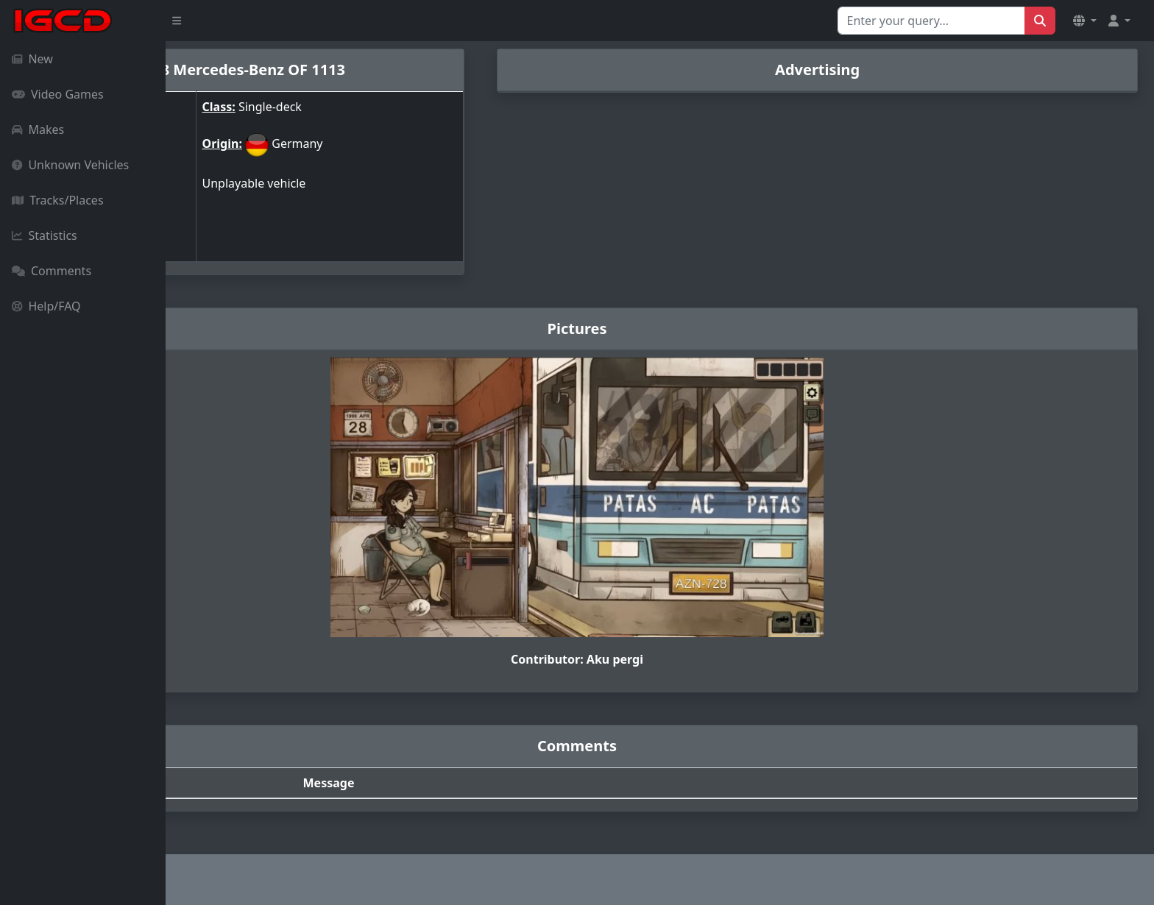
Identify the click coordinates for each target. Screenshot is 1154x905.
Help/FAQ (46, 306)
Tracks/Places (58, 200)
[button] (1084, 20)
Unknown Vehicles (70, 165)
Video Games (58, 94)
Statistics (44, 235)
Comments (51, 271)
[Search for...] (931, 21)
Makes (38, 129)
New (32, 59)
